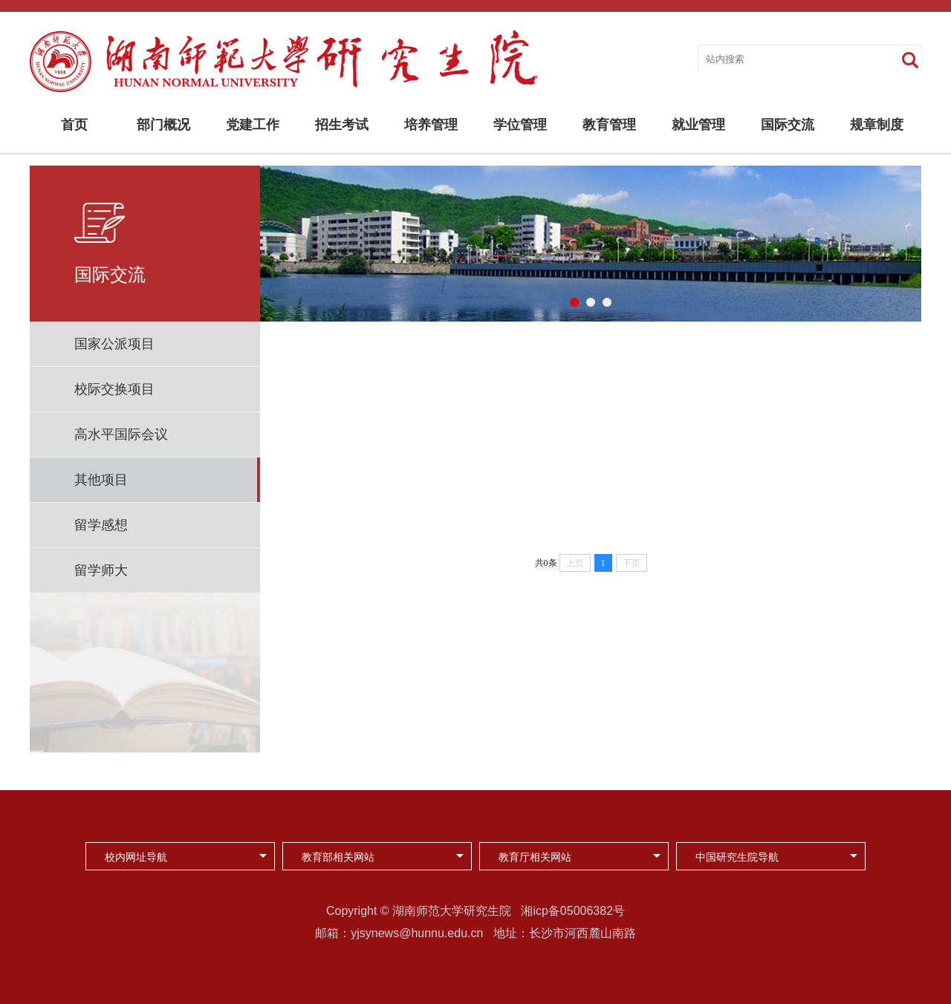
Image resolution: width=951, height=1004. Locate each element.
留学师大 (101, 570)
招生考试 (342, 124)
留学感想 (101, 525)
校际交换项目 (114, 389)
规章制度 (876, 124)
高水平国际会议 (121, 434)
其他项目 (101, 479)
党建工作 (252, 124)
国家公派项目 (114, 343)
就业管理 (698, 124)
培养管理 (431, 124)
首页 (74, 124)
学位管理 (520, 124)
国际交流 (787, 124)
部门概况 (163, 124)
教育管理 (609, 124)
